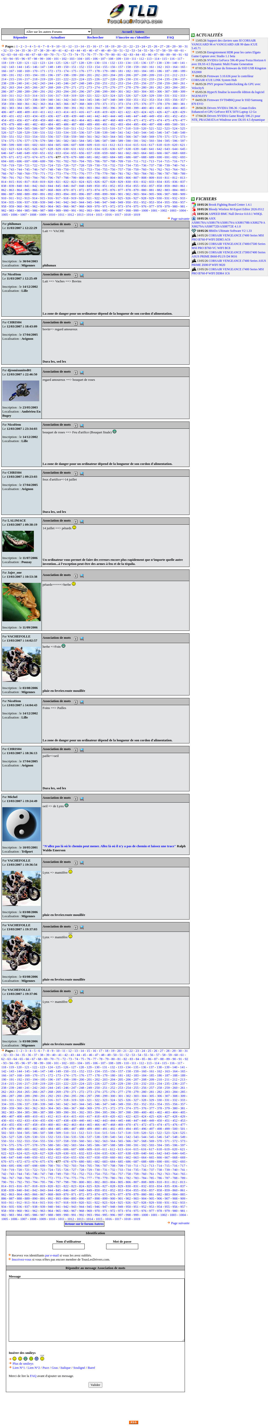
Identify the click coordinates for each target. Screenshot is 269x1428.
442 (97, 116)
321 (89, 95)
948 (112, 202)
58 (164, 50)
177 (89, 71)
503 (11, 128)
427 (167, 112)
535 (73, 132)
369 (89, 104)
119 (11, 63)
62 (3, 54)
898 (97, 194)
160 (143, 67)
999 (136, 210)
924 (112, 198)
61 (182, 50)
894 (66, 194)
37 (35, 50)
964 (50, 206)
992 (81, 210)
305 (151, 91)
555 (42, 136)
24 (143, 46)
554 (34, 136)
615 (135, 145)
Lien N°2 (33, 1368)
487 (73, 124)
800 (81, 177)
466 (97, 120)
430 (3, 116)
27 (161, 46)
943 (73, 202)
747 (42, 169)
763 (167, 169)
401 (151, 108)
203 (104, 75)
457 (27, 120)
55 (145, 50)
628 (50, 149)
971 (104, 206)
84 (137, 54)
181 (120, 71)
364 (50, 104)
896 (81, 194)
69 (45, 54)
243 (42, 83)
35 (23, 50)
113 (149, 59)
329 (151, 95)
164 (175, 67)
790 (3, 177)
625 (27, 149)
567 (136, 136)
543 (136, 132)
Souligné (79, 1368)
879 (136, 190)
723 (42, 165)
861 (182, 186)
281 (151, 87)
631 (73, 149)
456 (19, 120)
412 (50, 112)
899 (104, 194)
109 (118, 59)
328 (143, 95)
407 (11, 112)
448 (143, 116)
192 (19, 75)
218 (34, 79)
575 (11, 141)
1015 (99, 214)
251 (104, 83)
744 (19, 169)
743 (11, 169)
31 (186, 46)
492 (112, 124)
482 (34, 124)
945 (89, 202)
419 (104, 112)
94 (11, 59)
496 (143, 124)
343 (73, 100)
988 (50, 210)
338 (34, 100)
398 (128, 108)
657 (89, 153)
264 (19, 87)
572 (175, 136)
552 (19, 136)
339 (42, 100)
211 (167, 75)
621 (182, 145)
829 (120, 182)
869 (58, 190)
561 (89, 136)
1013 (80, 214)
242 (34, 83)
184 (143, 71)
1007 (23, 214)
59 (170, 50)
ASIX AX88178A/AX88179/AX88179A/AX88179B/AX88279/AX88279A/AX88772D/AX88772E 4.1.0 (228, 222)
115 (164, 59)
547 (167, 132)
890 (34, 194)
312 (19, 95)
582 (66, 141)
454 (3, 120)
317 (58, 95)
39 (47, 50)
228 (112, 79)
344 (81, 100)
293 (58, 91)
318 (65, 95)
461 (58, 120)
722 (34, 165)
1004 (182, 210)
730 (97, 165)
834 (159, 182)
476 (175, 120)
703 (73, 161)
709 (120, 161)
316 (50, 95)
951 (136, 202)
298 (97, 91)
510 (66, 128)
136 (143, 63)
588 (112, 141)
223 (73, 79)
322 (97, 95)
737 (151, 165)
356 (175, 100)
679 (73, 157)
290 (34, 91)
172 (50, 71)
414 (65, 112)
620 (174, 145)
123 (42, 63)
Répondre (20, 37)
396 (112, 108)
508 (50, 128)
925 (120, 198)
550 (3, 136)
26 (155, 46)
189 (182, 71)
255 (136, 83)
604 (50, 145)
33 (11, 50)
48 (102, 50)
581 (58, 141)
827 (104, 182)
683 (104, 157)
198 (66, 75)
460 (50, 120)
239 (11, 83)
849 (89, 186)
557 (58, 136)
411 (42, 112)
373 (120, 104)
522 (159, 128)
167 (11, 71)
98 (35, 59)
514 (97, 128)
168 (19, 71)
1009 (42, 214)
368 (81, 104)
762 (159, 169)
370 (97, 104)
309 (182, 91)
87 (155, 54)
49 (109, 50)
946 (97, 202)
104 (79, 59)
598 (3, 145)
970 (97, 206)
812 (174, 177)
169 (27, 71)
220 (50, 79)
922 (97, 198)
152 (81, 67)
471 (136, 120)
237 (182, 79)
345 (89, 100)
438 (66, 116)
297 (89, 91)
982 (3, 210)
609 (89, 145)
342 (66, 100)
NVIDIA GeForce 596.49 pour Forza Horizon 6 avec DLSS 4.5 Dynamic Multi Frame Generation (229, 62)
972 (112, 206)
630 (66, 149)
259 (167, 83)
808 (143, 177)
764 (175, 169)
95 (17, 59)
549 (182, 132)
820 (50, 182)
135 (135, 63)
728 (81, 165)
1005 (4, 214)
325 (120, 95)
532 (50, 132)
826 (97, 182)
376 (143, 104)
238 (3, 83)
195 (42, 75)
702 (66, 161)
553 (27, 136)
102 (64, 59)
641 (151, 149)
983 (11, 210)
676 (50, 157)
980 (175, 206)
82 (125, 54)
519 (135, 128)
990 (66, 210)
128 (81, 63)
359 (11, 104)
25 (149, 46)
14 (82, 46)
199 (73, 75)
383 (11, 108)
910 (3, 198)
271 (73, 87)
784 (143, 173)
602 (34, 145)
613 (120, 145)
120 (19, 63)
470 (128, 120)
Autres (139, 32)
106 (95, 59)
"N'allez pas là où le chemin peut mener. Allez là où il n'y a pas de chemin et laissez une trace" (109, 846)
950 (128, 202)
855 (136, 186)
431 (11, 116)
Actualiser (58, 37)
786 (159, 173)
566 (128, 136)
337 (27, 100)
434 (34, 116)
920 (81, 198)
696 (19, 161)
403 (167, 108)
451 (167, 116)
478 (3, 124)
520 (143, 128)
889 (27, 194)
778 (97, 173)
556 (50, 136)
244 (50, 83)
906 (159, 194)
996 (112, 210)
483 (42, 124)
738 (159, 165)
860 (175, 186)
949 (120, 202)
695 (11, 161)
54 (139, 50)
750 (66, 169)
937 (27, 202)
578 (34, 141)
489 (89, 124)
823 (73, 182)
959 (11, 206)
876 (112, 190)
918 (65, 198)
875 (104, 190)
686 (128, 157)
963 (42, 206)
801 (89, 177)
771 (42, 173)
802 (97, 177)
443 (104, 116)
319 (73, 95)
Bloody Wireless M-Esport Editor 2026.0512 (236, 209)
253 (120, 83)
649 (27, 153)
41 (60, 50)
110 (126, 59)
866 (34, 190)
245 (58, 83)
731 (104, 165)
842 (34, 186)
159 (136, 67)
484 (50, 124)
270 (66, 87)
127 (73, 63)
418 (97, 112)
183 (136, 71)
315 (42, 95)
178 (97, 71)
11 (64, 46)
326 (128, 95)
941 (58, 202)
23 (137, 46)
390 (66, 108)
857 (151, 186)
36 (29, 50)
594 (159, 141)
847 (73, 186)
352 (143, 100)
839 (11, 186)
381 (182, 104)
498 (159, 124)
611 (104, 145)
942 (66, 202)
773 (58, 173)
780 (112, 173)
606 (66, 145)
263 (11, 87)
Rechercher (95, 37)
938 (34, 202)
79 (106, 54)
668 (175, 153)
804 (112, 177)
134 (128, 63)
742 (3, 169)
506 (34, 128)
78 (101, 54)
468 (112, 120)
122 (34, 63)
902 (128, 194)
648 (19, 153)
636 (112, 149)
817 (27, 182)
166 (3, 71)
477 (182, 120)
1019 (136, 214)
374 (128, 104)
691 (167, 157)
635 (104, 149)
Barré (91, 1368)
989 (58, 210)
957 (182, 202)
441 (89, 116)
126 (65, 63)
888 (19, 194)
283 (167, 87)
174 (66, 71)
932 (174, 198)
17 (100, 46)
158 (128, 67)
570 (159, 136)
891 (42, 194)
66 (27, 54)
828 (112, 182)
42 (66, 50)
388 (50, 108)
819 (42, 182)
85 (143, 54)
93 (5, 59)
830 (128, 182)
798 (66, 177)
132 (112, 63)
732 (112, 165)
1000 (144, 210)
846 (66, 186)
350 (128, 100)
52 (127, 50)
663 (136, 153)
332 (174, 95)
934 (3, 202)
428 (174, 112)
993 (89, 210)
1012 (70, 214)
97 (29, 59)
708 (112, 161)
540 (112, 132)
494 (128, 124)
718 (3, 165)
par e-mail (52, 1255)
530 (34, 132)
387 (42, 108)
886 (3, 194)
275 (104, 87)
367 (73, 104)
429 (182, 112)
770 (34, 173)
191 (11, 75)
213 (182, 75)
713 (151, 161)
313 (27, 95)
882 (159, 190)
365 (58, 104)
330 (159, 95)
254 (128, 83)
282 (159, 87)
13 (76, 46)
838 (3, 186)
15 (88, 46)
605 (58, 145)
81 (119, 54)
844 (50, 186)
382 (3, 108)
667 (167, 153)
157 (120, 67)
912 (19, 198)
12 (70, 46)
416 (81, 112)
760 (143, 169)
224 (81, 79)
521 (151, 128)
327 (135, 95)
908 (175, 194)
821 (58, 182)
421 (120, 112)
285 (182, 87)
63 (9, 54)
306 (159, 91)
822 (66, 182)
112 (141, 59)
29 (174, 46)
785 (151, 173)
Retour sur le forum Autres (84, 1224)
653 (58, 153)
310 (3, 95)
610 (97, 145)
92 (186, 54)
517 (120, 128)
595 (167, 141)
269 (58, 87)
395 (104, 108)
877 (120, 190)
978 (159, 206)
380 (175, 104)
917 (58, 198)
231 (136, 79)
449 (151, 116)
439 (73, 116)
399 (136, 108)
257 (151, 83)
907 (167, 194)
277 (120, 87)
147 (42, 67)
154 (97, 67)
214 (3, 79)
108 (110, 59)
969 (89, 206)
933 (182, 198)
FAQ (170, 37)
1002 (163, 210)
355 (167, 100)
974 (128, 206)
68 (39, 54)
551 (11, 136)
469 (120, 120)
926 (128, 198)
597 (182, 141)
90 (174, 54)
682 (97, 157)
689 (151, 157)
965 (58, 206)
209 (151, 75)
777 (89, 173)
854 (128, 186)
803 (104, 177)
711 (136, 161)
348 (112, 100)
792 (19, 177)
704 (81, 161)
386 (34, 108)
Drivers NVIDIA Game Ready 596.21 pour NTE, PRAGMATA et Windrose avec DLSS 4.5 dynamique (228, 118)
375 (136, 104)
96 (23, 59)
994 (97, 210)
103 (72, 59)
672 (19, 157)
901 (120, 194)
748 (50, 169)
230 (128, 79)
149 (58, 67)
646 (3, 153)
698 (34, 161)
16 (94, 46)
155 (104, 67)
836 (175, 182)
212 (174, 75)
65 (21, 54)
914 (34, 198)
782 (128, 173)
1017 (118, 214)
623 (11, 149)
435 (42, 116)
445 (120, 116)
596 (175, 141)
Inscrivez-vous (22, 1259)
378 (159, 104)
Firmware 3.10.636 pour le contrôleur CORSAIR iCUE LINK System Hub (222, 78)
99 (41, 59)
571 (167, 136)
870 (66, 190)
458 (34, 120)
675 (42, 157)
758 (128, 169)
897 (89, 194)
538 (97, 132)
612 (112, 145)
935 (11, 202)
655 (73, 153)
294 (66, 91)
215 (11, 79)
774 (66, 173)
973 (120, 206)
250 (97, 83)
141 (182, 63)
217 (27, 79)
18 (106, 46)
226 (97, 79)
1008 (33, 214)
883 (167, 190)
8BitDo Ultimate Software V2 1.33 (230, 231)
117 (179, 59)
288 (19, 91)
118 (3, 63)
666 (159, 153)
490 (97, 124)
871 (73, 190)
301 (120, 91)
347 (104, 100)
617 (151, 145)
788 (175, 173)
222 (66, 79)
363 (42, 104)
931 (167, 198)
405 (182, 108)
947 (104, 202)
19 (112, 46)
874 (97, 190)
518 (128, 128)
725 (58, 165)
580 (50, 141)
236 (175, 79)
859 (167, 186)
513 (89, 128)
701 (58, 161)
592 (143, 141)
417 (89, 112)
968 (81, 206)
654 (66, 153)
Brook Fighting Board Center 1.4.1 (230, 204)
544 (143, 132)
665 (151, 153)
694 (3, 161)
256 (143, 83)
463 (73, 120)
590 (128, 141)
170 (34, 71)
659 (104, 153)
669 (182, 153)
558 (66, 136)
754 (97, 169)
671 (11, 157)
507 (42, 128)
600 (19, 145)
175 (73, 71)
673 (27, 157)
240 (19, 83)
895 (73, 194)
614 (128, 145)
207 (136, 75)
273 (89, 87)
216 (19, 79)
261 (182, 83)
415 (73, 112)
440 (81, 116)
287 (11, 91)
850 (97, 186)
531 (42, 132)
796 (50, 177)
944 (81, 202)
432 (19, 116)
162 (159, 67)
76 (88, 54)
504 (19, 128)
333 (182, 95)
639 (136, 149)
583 (73, 141)
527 (11, 132)
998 (128, 210)
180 (112, 71)
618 (159, 145)
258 (159, 83)
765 (182, 169)
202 (97, 75)
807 (136, 177)
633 (89, 149)
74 (76, 54)
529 (27, 132)
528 (19, 132)
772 (50, 173)
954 (159, 202)
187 (167, 71)
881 (151, 190)
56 (151, 50)
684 (112, 157)
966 (66, 206)
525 (182, 128)
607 (73, 145)
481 (27, 124)
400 (143, 108)
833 (151, 182)
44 (78, 50)
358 (3, 104)
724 (50, 165)
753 (89, 169)
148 (50, 67)
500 (175, 124)
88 (162, 54)
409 (27, 112)
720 (19, 165)
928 (143, 198)
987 (42, 210)
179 (104, 71)
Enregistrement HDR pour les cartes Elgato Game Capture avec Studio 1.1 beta (226, 54)
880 (143, 190)
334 (3, 100)
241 (27, 83)
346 (97, 100)
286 (3, 91)
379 (167, 104)
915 (42, 198)
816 (19, 182)
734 (128, 165)
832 (143, 182)
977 (151, 206)
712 (143, 161)
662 (128, 153)
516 (112, 128)
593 (151, 141)
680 (81, 157)
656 (81, 153)
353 (151, 100)
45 (84, 50)
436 (50, 116)
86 (149, 54)
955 (167, 202)
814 (3, 182)
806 (128, 177)
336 (19, 100)
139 (167, 63)
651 (42, 153)
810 (159, 177)
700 (50, 161)
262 (3, 87)
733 (120, 165)
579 (42, 141)
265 (27, 87)
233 (151, 79)
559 (73, 136)
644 (175, 149)
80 (113, 54)
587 (104, 141)
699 (42, 161)
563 (104, 136)
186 (159, 71)
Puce (46, 1368)
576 (19, 141)
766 (3, 173)
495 (136, 124)
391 (73, 108)
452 (175, 116)
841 (27, 186)
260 (175, 83)
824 (81, 182)
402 (159, 108)
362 (34, 104)
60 (176, 50)
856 (143, 186)
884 (175, 190)
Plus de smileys (23, 1363)
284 (175, 87)
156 (112, 67)
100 (48, 59)
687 (136, 157)
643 (167, 149)
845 (58, 186)
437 (58, 116)
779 (104, 173)
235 (167, 79)
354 (159, 100)
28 (168, 46)
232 (143, 79)
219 (42, 79)
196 (50, 75)
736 (143, 165)
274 (97, 87)
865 (27, 190)
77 (94, 54)
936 (19, 202)
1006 (14, 214)
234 (159, 79)
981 (182, 206)
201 (89, 75)
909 (182, 194)
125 (58, 63)
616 (143, 145)
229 (120, 79)
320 (81, 95)
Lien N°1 (19, 1368)
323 (104, 95)
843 (42, 186)
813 (182, 177)
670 (3, 157)
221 (58, 79)
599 (11, 145)
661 (120, 153)
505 (27, 128)
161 (151, 67)
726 (66, 165)
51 (121, 50)
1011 (61, 214)
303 (136, 91)
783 (136, 173)
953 (151, 202)
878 (128, 190)
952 (143, 202)
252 (112, 83)
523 (167, 128)
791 (11, 177)
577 (27, 141)
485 (58, 124)
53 (133, 50)
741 (182, 165)
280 (143, 87)
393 (89, 108)
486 (66, 124)
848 (81, 186)
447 (136, 116)
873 (89, 190)
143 (11, 67)
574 (3, 141)
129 (89, 63)
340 (50, 100)
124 (50, 63)
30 (180, 46)
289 (27, 91)
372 (112, 104)
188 (175, 71)
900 (112, 194)
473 (151, 120)
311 (11, 95)
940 (50, 202)
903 (136, 194)
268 (50, 87)
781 (120, 173)
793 (27, 177)
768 (19, 173)
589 (120, 141)
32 (5, 50)
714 (159, 161)
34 (17, 50)
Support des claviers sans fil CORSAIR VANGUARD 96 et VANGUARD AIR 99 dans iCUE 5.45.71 (224, 44)
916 (50, 198)
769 (27, 173)
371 (104, 104)
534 (66, 132)
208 (143, 75)
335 (11, 100)
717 (182, 161)
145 (27, 67)
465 (89, 120)
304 (143, 91)
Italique (66, 1368)
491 (104, 124)
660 (112, 153)
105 (87, 59)
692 (175, 157)
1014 (89, 214)
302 (128, 91)
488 (81, 124)
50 (115, 50)
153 (89, 67)
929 (151, 198)
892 (50, 194)
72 (64, 54)
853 (120, 186)
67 (33, 54)
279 (136, 87)
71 (58, 54)
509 (58, 128)
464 (81, 120)
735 (136, 165)
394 (97, 108)
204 (112, 75)
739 (167, 165)
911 (11, 198)
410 (34, 112)
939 (42, 202)
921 (89, 198)
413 (58, 112)
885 (182, 190)
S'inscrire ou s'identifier (133, 37)
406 (3, 112)
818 (34, 182)
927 (135, 198)
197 (58, 75)
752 (81, 169)
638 (128, 149)
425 (151, 112)
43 (72, 50)
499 (167, 124)
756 (112, 169)
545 (151, 132)
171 (42, 71)
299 (104, 91)
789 (182, 173)
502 (3, 128)
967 (73, 206)
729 (89, 165)
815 (11, 182)
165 (182, 67)
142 (3, 67)
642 (159, 149)
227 (104, 79)
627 (42, 149)
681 (89, 157)
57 (158, 50)
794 (34, 177)
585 (89, 141)
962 (34, 206)
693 (182, 157)
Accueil (127, 32)
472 (143, 120)
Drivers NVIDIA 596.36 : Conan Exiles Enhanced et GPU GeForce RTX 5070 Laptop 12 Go (224, 110)
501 (182, 124)
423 (135, 112)
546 (159, 132)
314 (34, 95)
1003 (173, 210)
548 (175, 132)
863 (11, 190)
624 (19, 149)
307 (167, 91)
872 (81, 190)
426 (159, 112)
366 (66, 104)
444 (112, 116)
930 (159, 198)
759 (136, 169)
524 (174, 128)
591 (136, 141)
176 (81, 71)
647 (11, 153)
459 (42, 120)
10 (57, 46)
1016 (108, 214)
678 (66, 157)
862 (3, 190)
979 (167, 206)
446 (128, 116)
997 (120, 210)
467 (104, 120)
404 (175, 108)
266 (34, 87)
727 (73, 165)
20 (119, 46)
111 (134, 59)
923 (104, 198)
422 (128, 112)
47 (96, 50)
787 (167, 173)
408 (19, 112)
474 (159, 120)
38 (41, 50)
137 (151, 63)
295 (73, 91)
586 (97, 141)
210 (159, 75)
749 (58, 169)
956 (175, 202)
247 (73, 83)
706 (97, 161)
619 (167, 145)
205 (120, 75)
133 (120, 63)
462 (66, 120)
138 (159, 63)
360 (19, 104)
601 (27, 145)
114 (156, 59)
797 (58, 177)
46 (90, 50)
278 (128, 87)
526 (3, 132)
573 (182, 136)
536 (81, 132)
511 (73, 128)
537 (89, 132)
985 (27, 210)
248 (81, 83)
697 (27, 161)
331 (167, 95)
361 (27, 104)
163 (167, 67)
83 (131, 54)
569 (151, 136)
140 (174, 63)
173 (58, 71)
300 (112, 91)
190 (3, 75)
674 (34, 157)
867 (42, 190)
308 (175, 91)
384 (19, 108)
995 (104, 210)
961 (27, 206)
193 (27, 75)
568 (143, 136)
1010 (51, 214)
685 (120, 157)
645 (182, 149)
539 (104, 132)
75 (82, 54)
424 (143, 112)
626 (34, 149)
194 (34, 75)
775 (73, 173)
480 (19, 124)
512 (81, 128)
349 (120, 100)
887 (11, 194)
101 (56, 59)
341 (58, 100)
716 (174, 161)
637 (120, 149)
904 (143, 194)
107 (103, 59)
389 (58, 108)
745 (27, 169)
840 (19, 186)
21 (125, 46)
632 (81, 149)
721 (27, 165)
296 (81, 91)
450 (159, 116)
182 (128, 71)
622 (3, 149)
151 (73, 67)
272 (81, 87)
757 (120, 169)
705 (89, 161)
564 (112, 136)
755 (104, 169)
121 (26, 63)
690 (159, 157)
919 (73, 198)
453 (182, 116)
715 (167, 161)
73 (70, 54)
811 (167, 177)
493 (120, 124)
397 (120, 108)
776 (81, 173)
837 (182, 182)
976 (143, 206)
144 (19, 67)
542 (128, 132)
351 (136, 100)
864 (19, 190)
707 (104, 161)
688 (143, 157)
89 (168, 54)
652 (50, 153)
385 (27, 108)
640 (143, 149)
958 (3, 206)
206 (128, 75)
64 (15, 54)
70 (52, 54)
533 (58, 132)
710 (128, 161)
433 (27, 116)
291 (42, 91)
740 (175, 165)
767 (11, 173)
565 (120, 136)
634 (97, 149)
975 (136, 206)
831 (136, 182)
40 (53, 50)
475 (167, 120)
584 (81, 141)
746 (34, 169)
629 (58, 149)
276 (112, 87)
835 (167, 182)
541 (120, 132)
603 (42, 145)
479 (11, 124)
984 (19, 210)
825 (89, 182)
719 (11, 165)
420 (112, 112)
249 (89, 83)
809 (151, 177)
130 (96, 63)
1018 (127, 214)
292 (50, 91)
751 (73, 169)
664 (143, 153)
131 (104, 63)
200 (81, 75)
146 (34, 67)
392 (81, 108)
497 (151, 124)
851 (104, 186)
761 (151, 169)
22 (131, 46)
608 (81, 145)
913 (27, 198)
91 (180, 54)
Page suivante (180, 219)
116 (172, 59)
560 (81, 136)
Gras (55, 1368)
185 (151, 71)
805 (120, 177)
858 (159, 186)
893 (58, 194)
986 (34, 210)
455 (11, 120)
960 (19, 206)
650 (34, 153)
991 (73, 210)
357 (182, 100)
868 (50, 190)
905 (151, 194)
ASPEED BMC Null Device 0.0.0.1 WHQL (235, 214)
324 (112, 95)
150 (66, 67)
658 (97, 153)
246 (66, 83)
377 (151, 104)
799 (73, 177)
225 (89, 79)
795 (42, 177)
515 (104, 128)
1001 (154, 210)
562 (97, 136)
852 (112, 186)
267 (42, 87)
